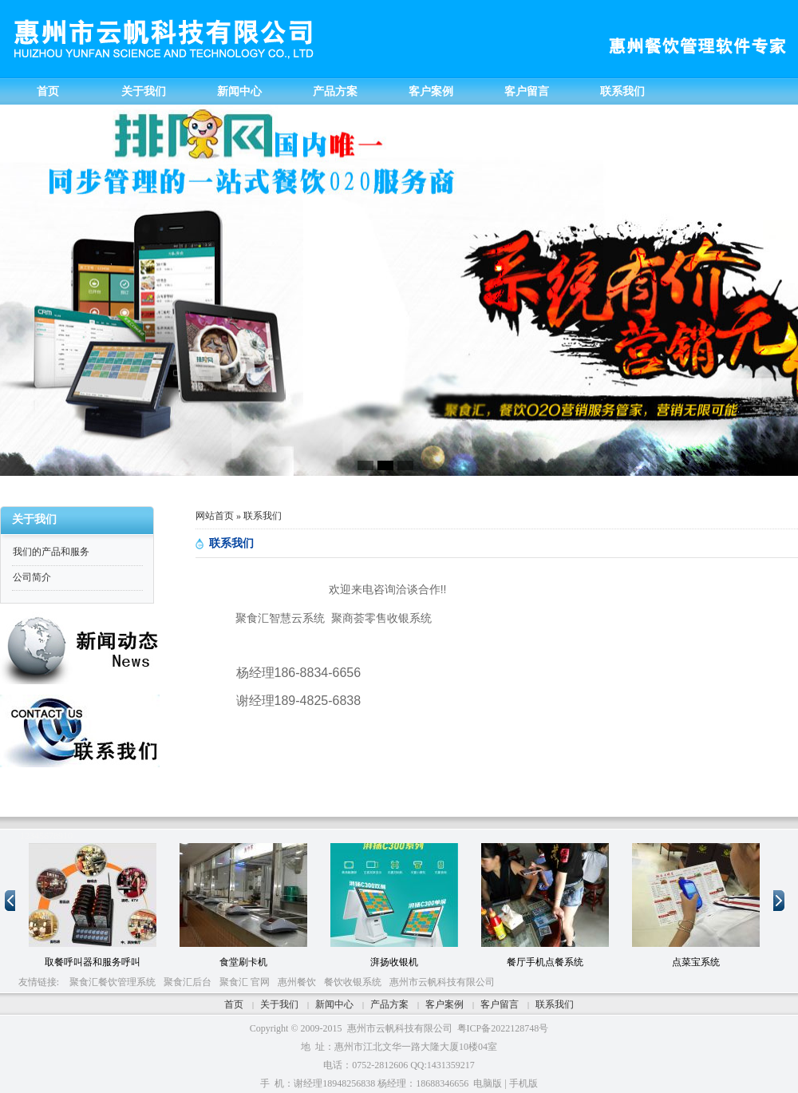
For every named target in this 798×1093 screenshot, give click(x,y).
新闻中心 (334, 1004)
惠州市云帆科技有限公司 (442, 982)
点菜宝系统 (696, 962)
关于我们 (279, 1004)
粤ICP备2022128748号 (503, 1028)
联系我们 (554, 1004)
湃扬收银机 (394, 962)
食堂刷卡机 (243, 962)
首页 (233, 1004)
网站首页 (215, 515)
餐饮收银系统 (352, 982)
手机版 (523, 1083)
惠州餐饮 (297, 982)
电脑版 (487, 1083)
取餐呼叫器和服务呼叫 (92, 962)
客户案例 (444, 1004)
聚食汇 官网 (244, 982)
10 (68, 836)
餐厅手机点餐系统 (545, 962)
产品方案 (389, 1004)
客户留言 (499, 1004)
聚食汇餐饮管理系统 (112, 982)
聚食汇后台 (187, 982)
